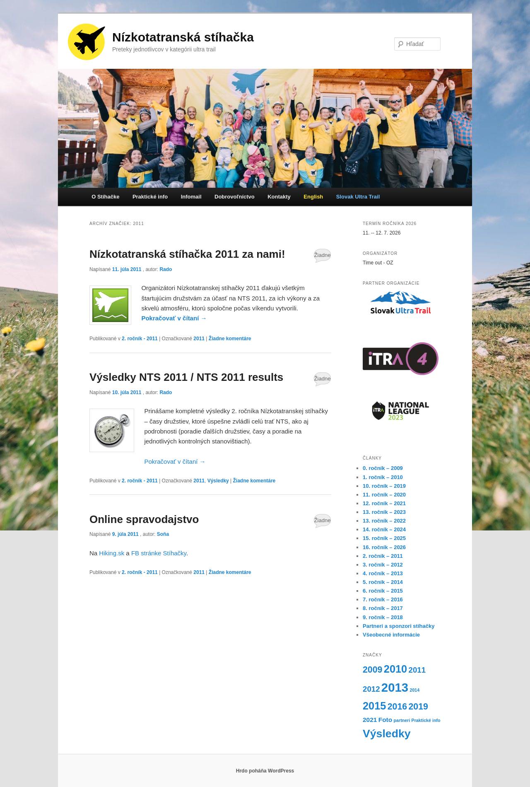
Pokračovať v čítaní (174, 318)
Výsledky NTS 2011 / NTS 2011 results (186, 377)
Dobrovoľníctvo (234, 197)
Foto (385, 719)
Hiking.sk (111, 553)
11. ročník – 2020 (384, 495)
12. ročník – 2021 (384, 503)
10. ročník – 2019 (384, 486)
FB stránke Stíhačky (158, 553)
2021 (370, 719)
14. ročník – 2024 (384, 529)
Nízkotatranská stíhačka (183, 37)
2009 (372, 670)
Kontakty (279, 197)
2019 (418, 707)
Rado (165, 269)
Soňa (163, 534)
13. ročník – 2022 (384, 521)
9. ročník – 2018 (383, 617)
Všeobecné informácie (391, 635)
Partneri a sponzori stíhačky (398, 626)
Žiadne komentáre (322, 257)
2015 (374, 706)
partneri (402, 720)
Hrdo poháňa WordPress (265, 771)
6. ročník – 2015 (383, 591)
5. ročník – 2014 (383, 582)
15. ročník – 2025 (384, 538)
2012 (371, 689)
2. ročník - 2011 (140, 338)
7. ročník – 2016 (383, 599)
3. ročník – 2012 (383, 565)
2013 (394, 687)
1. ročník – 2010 (383, 477)
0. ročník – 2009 (383, 468)
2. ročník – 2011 (383, 556)
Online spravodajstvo (144, 519)
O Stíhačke (105, 197)
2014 (414, 690)
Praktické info (150, 197)
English (313, 197)
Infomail (191, 197)
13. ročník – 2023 (384, 512)
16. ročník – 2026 (384, 547)
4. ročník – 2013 (383, 573)
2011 (199, 338)
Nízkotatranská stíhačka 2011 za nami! (187, 254)
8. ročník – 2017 (383, 608)
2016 (397, 707)
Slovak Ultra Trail (358, 197)
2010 (395, 669)
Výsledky (218, 481)
